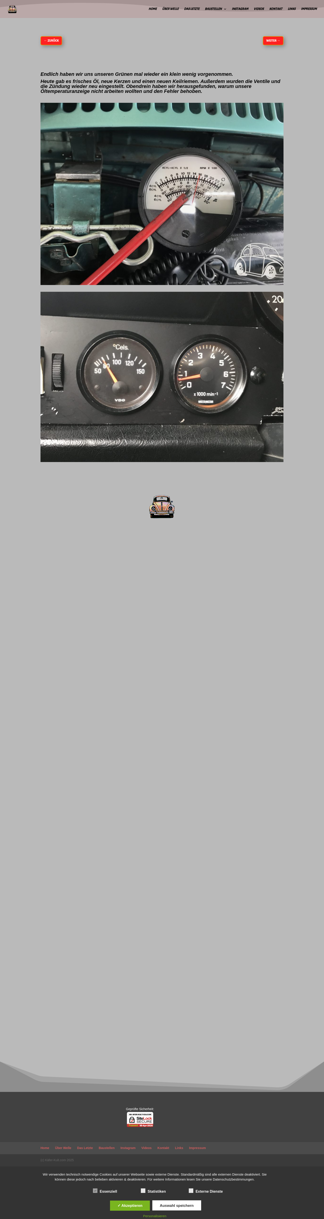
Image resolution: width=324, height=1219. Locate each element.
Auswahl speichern (177, 1205)
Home (152, 9)
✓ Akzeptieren (130, 1205)
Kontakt (275, 9)
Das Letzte (191, 9)
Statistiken (153, 1190)
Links (291, 9)
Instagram (240, 9)
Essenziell (105, 1190)
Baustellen (213, 9)
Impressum (309, 9)
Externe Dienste (206, 1190)
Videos (259, 9)
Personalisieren (154, 1216)
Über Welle (170, 9)
